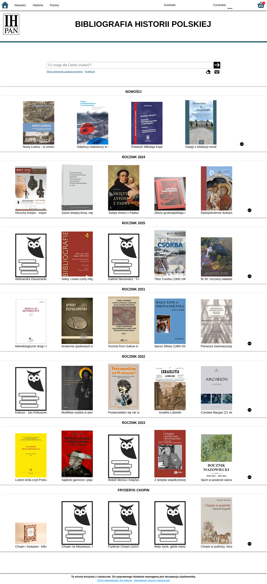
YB (197, 4)
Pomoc (54, 5)
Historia (38, 5)
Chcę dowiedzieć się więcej (114, 580)
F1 (237, 4)
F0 (230, 4)
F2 (247, 4)
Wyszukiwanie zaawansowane (65, 71)
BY (206, 4)
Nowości (20, 5)
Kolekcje (90, 71)
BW (189, 4)
